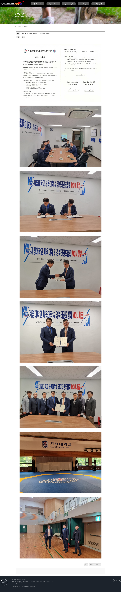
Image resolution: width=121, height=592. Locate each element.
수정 (86, 564)
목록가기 (98, 564)
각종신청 (98, 4)
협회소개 (38, 4)
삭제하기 (92, 564)
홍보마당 (69, 4)
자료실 (83, 4)
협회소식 (53, 4)
